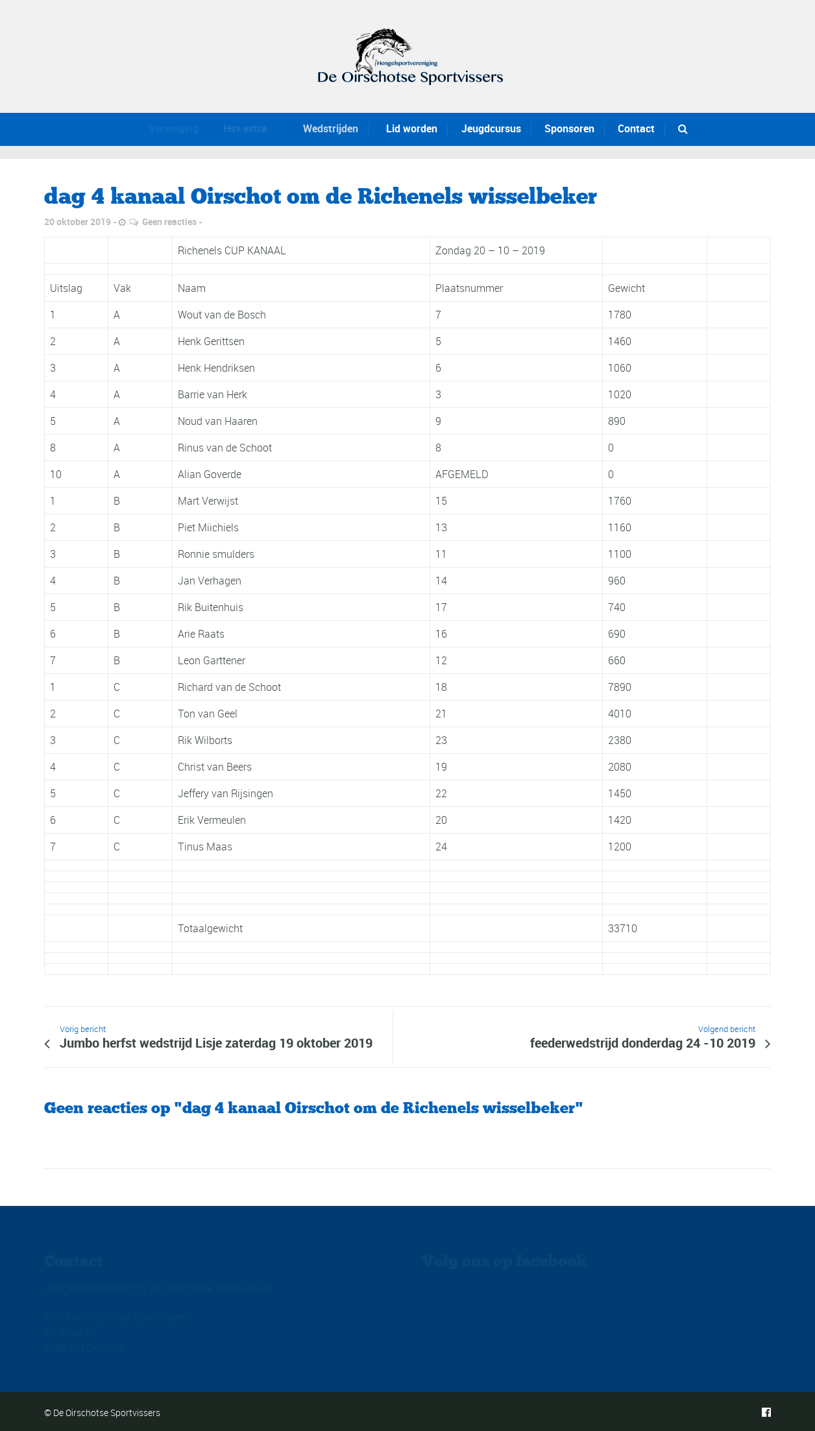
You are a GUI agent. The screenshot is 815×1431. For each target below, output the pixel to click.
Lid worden (401, 128)
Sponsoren (569, 128)
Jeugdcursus (487, 128)
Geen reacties (169, 221)
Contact (636, 128)
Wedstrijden (318, 128)
